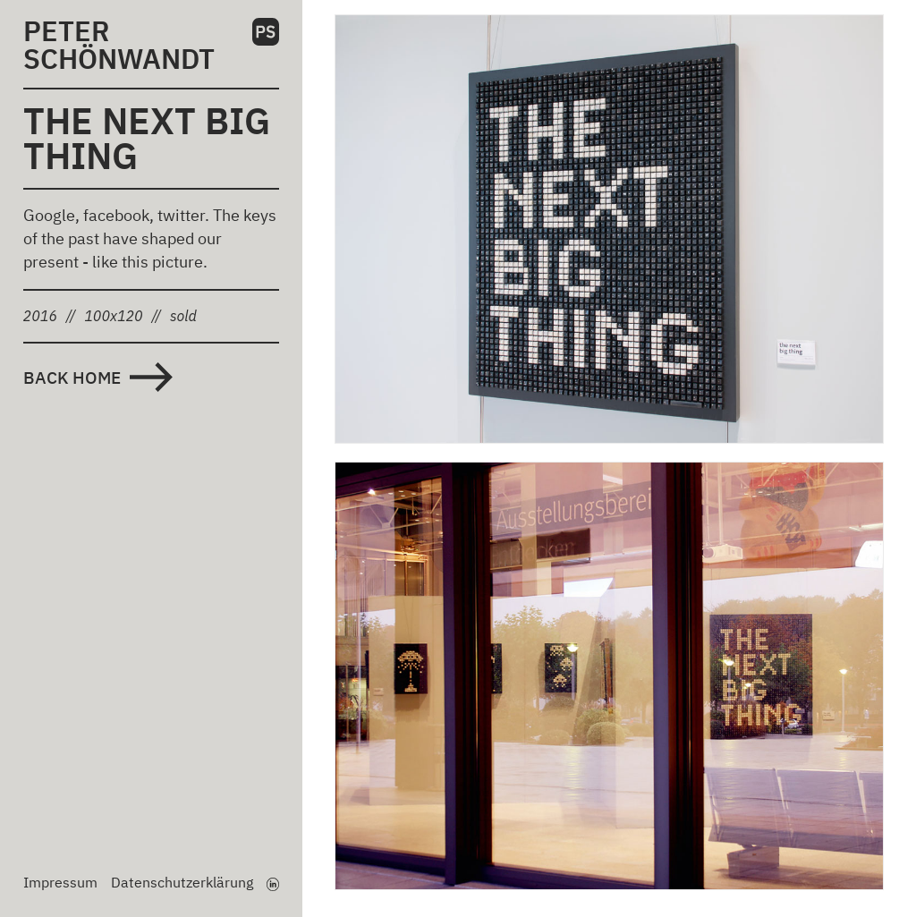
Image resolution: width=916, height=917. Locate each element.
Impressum (60, 882)
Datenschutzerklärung (182, 882)
